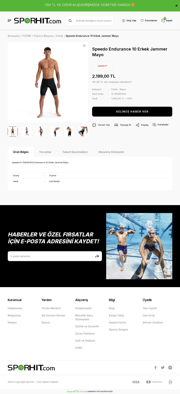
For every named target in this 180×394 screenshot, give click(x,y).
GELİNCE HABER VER (132, 111)
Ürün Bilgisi (20, 152)
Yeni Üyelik (150, 308)
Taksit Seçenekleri (75, 152)
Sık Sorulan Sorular (53, 315)
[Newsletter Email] (55, 256)
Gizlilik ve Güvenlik (87, 326)
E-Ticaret (82, 391)
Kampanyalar (83, 308)
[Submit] (97, 256)
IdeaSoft (71, 391)
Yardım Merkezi (51, 308)
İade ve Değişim (85, 340)
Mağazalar (14, 315)
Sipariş (45, 322)
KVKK (78, 347)
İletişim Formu (117, 322)
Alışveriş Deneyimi (111, 152)
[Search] (89, 21)
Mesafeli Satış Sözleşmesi (84, 317)
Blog (111, 308)
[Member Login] (129, 20)
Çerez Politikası (85, 333)
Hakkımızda (15, 308)
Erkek (114, 89)
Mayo (123, 89)
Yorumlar (45, 152)
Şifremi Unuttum (153, 322)
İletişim (12, 322)
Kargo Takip (116, 315)
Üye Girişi (149, 315)
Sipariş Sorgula (118, 329)
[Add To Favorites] (84, 46)
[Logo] (37, 20)
